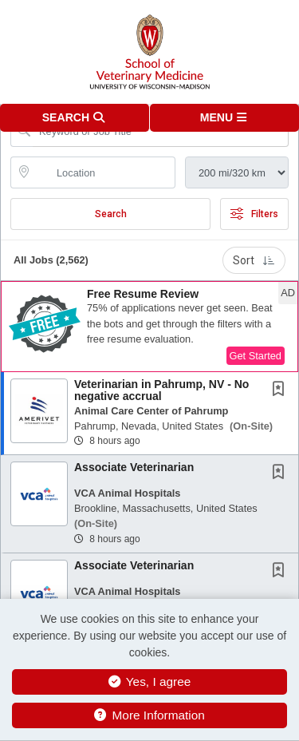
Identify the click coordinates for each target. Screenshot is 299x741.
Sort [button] (254, 260)
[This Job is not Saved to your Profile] (281, 390)
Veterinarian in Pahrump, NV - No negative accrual (161, 390)
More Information (149, 715)
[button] (225, 118)
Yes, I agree (149, 681)
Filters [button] (254, 214)
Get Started (255, 356)
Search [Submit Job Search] (111, 214)
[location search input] (104, 172)
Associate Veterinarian (134, 467)
